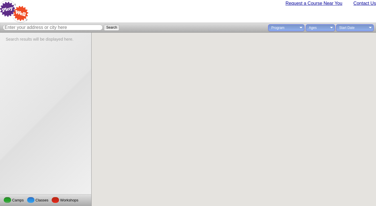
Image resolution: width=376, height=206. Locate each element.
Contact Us (364, 3)
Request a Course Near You (314, 3)
